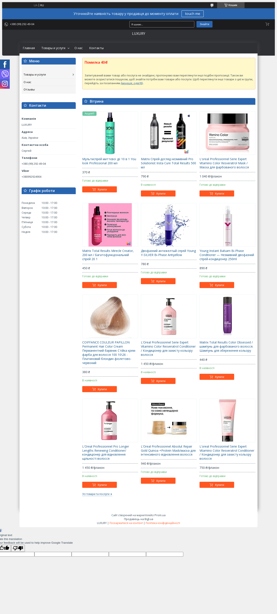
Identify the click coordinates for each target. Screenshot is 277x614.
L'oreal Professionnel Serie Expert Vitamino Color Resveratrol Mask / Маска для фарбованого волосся (224, 163)
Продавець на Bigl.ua (138, 519)
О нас (78, 48)
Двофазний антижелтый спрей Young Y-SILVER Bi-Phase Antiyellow (168, 253)
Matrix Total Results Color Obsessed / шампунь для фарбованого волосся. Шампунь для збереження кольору (226, 346)
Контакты (96, 48)
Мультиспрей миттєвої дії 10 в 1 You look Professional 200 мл (109, 161)
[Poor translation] (18, 548)
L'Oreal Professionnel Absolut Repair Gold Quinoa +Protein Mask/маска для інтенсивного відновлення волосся (168, 451)
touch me (192, 13)
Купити (102, 189)
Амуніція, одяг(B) (132, 83)
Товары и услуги (53, 48)
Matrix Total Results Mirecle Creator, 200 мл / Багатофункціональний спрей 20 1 (108, 255)
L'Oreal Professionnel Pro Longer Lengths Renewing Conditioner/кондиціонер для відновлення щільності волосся (105, 453)
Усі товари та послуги (96, 494)
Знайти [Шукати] (204, 24)
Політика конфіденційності (163, 523)
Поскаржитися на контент (126, 523)
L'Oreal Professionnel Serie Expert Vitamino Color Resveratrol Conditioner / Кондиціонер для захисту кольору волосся (168, 348)
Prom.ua (160, 515)
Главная (29, 48)
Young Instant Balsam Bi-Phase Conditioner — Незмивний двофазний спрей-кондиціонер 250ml (227, 255)
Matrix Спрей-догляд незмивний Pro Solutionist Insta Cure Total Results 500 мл (168, 163)
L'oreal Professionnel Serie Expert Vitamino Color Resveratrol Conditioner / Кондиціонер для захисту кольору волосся (227, 453)
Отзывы (29, 89)
